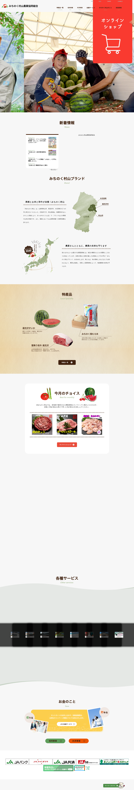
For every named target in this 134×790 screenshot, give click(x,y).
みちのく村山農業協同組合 (86, 135)
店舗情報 (99, 1)
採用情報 (91, 1)
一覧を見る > (53, 169)
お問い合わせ (108, 1)
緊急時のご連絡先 (118, 1)
